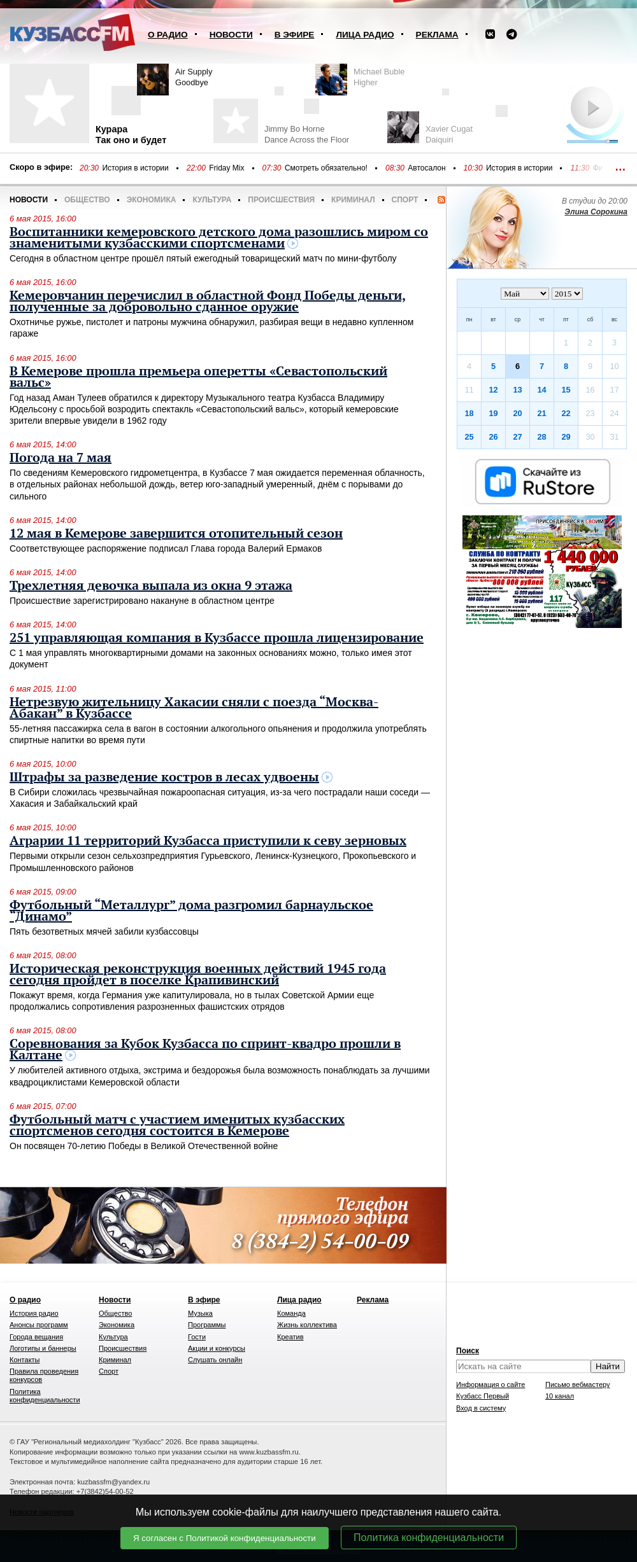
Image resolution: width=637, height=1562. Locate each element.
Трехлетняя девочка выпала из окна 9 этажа (151, 586)
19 (493, 413)
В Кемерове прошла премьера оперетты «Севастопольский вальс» (198, 377)
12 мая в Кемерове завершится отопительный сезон (176, 533)
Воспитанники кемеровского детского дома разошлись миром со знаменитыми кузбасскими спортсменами (219, 238)
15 (565, 389)
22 (565, 413)
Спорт (405, 199)
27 (517, 437)
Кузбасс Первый (482, 1396)
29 (565, 437)
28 (541, 437)
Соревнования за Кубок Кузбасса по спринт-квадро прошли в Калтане (205, 1049)
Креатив (290, 1337)
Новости (231, 34)
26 (493, 437)
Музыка (200, 1313)
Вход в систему (481, 1408)
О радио (168, 34)
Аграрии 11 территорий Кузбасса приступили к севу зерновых (208, 841)
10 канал (559, 1396)
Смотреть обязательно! (326, 168)
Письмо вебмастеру (577, 1384)
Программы (206, 1324)
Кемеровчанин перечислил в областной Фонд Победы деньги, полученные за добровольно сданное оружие (208, 301)
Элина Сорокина (595, 211)
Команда (291, 1313)
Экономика (151, 199)
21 (541, 413)
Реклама (437, 34)
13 (517, 389)
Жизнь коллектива (307, 1324)
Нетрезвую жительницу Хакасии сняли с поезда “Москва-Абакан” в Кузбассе (194, 708)
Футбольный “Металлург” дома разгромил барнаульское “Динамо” (191, 911)
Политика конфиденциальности (429, 1537)
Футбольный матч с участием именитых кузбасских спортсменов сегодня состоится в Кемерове (177, 1125)
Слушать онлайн (215, 1359)
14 (541, 389)
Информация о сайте (490, 1384)
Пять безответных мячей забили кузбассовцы (104, 931)
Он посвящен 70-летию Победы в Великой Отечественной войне (144, 1146)
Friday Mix (226, 168)
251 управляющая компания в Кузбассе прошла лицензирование (217, 638)
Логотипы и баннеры (43, 1348)
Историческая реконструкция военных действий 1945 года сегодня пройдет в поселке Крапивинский (198, 974)
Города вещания (36, 1337)
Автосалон (426, 168)
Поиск (467, 1350)
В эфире (295, 34)
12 (493, 389)
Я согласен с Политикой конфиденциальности (224, 1538)
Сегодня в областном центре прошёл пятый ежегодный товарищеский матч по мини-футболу (203, 258)
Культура (211, 199)
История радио (34, 1313)
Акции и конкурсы (216, 1348)
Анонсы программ (39, 1324)
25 (468, 437)
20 (517, 413)
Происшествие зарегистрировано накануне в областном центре (142, 601)
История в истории (135, 168)
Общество (87, 199)
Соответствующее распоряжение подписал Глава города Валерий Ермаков (166, 548)
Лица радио (365, 34)
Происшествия (281, 199)
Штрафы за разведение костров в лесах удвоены (164, 777)
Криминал (353, 199)
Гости (197, 1337)
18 (468, 413)
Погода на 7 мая (60, 458)
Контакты (25, 1359)
